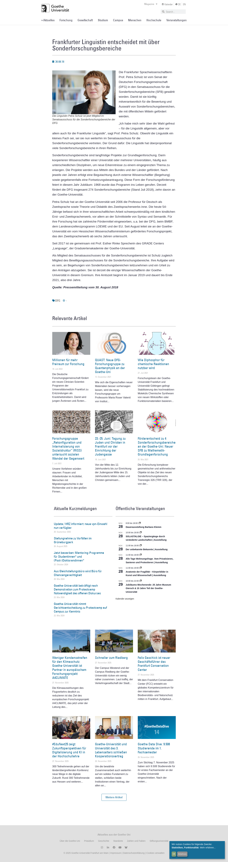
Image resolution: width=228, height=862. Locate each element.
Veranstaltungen (176, 20)
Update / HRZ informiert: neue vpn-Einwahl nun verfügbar (80, 526)
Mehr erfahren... (208, 847)
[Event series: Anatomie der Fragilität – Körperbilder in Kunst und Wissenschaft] (140, 568)
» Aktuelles (47, 20)
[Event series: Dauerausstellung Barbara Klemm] (140, 523)
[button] (114, 797)
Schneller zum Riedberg (111, 658)
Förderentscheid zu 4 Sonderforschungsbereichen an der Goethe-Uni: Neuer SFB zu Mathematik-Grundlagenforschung (157, 446)
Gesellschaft (85, 20)
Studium (103, 20)
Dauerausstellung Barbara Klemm (143, 527)
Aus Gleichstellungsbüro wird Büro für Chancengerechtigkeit (78, 573)
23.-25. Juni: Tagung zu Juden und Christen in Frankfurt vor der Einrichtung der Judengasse (110, 446)
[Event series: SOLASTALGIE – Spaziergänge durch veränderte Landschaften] (140, 532)
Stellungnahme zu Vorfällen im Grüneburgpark (73, 540)
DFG (57, 300)
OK (174, 853)
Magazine (150, 4)
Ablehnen (182, 853)
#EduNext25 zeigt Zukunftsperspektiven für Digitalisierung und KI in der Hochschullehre (69, 750)
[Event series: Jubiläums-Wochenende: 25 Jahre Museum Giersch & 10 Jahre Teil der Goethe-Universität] (140, 581)
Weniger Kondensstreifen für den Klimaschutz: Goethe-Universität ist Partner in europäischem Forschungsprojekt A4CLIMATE (69, 668)
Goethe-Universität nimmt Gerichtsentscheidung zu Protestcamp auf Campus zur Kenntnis (80, 607)
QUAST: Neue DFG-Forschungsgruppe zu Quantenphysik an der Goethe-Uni (110, 366)
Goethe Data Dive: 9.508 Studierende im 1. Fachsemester (154, 748)
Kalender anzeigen (125, 598)
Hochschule (153, 20)
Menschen (134, 20)
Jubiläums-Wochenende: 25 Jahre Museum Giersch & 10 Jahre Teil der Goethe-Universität (148, 588)
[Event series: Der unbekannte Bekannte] (140, 545)
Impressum (115, 853)
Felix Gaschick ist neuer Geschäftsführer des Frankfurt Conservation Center (154, 664)
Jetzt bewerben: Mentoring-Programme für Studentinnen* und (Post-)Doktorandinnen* (79, 556)
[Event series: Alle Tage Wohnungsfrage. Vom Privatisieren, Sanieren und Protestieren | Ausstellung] (140, 555)
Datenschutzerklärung (134, 853)
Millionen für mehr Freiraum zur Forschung (68, 362)
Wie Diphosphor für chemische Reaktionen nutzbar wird (153, 364)
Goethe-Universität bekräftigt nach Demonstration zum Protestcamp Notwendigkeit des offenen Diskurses (77, 589)
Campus (118, 20)
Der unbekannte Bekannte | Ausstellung (147, 549)
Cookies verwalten (155, 853)
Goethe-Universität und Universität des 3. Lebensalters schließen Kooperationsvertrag (111, 750)
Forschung (66, 20)
